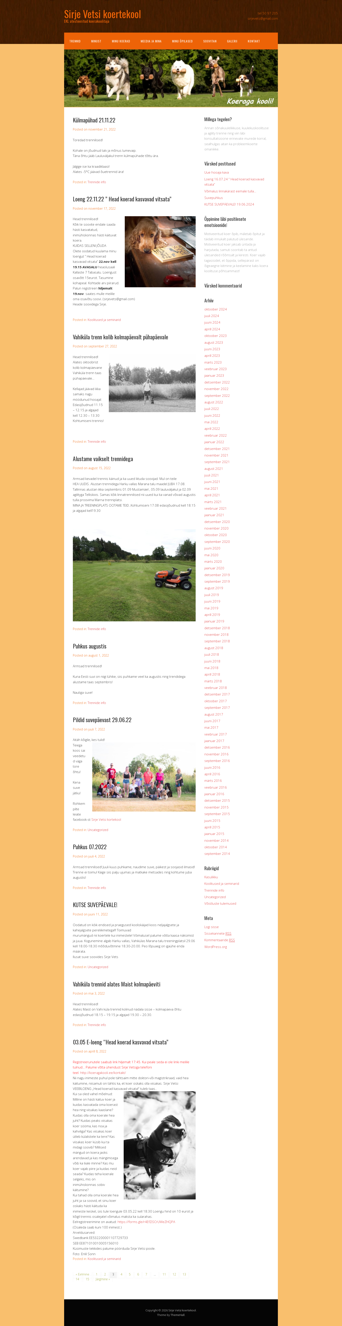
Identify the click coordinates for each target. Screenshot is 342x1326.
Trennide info (97, 182)
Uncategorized (98, 830)
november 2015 (216, 807)
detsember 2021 (217, 448)
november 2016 (216, 754)
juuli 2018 (211, 654)
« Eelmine (82, 1274)
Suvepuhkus (213, 197)
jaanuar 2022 (214, 442)
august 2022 (213, 402)
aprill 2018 (212, 674)
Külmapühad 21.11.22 (94, 120)
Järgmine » (103, 1279)
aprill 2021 (212, 495)
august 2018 (213, 648)
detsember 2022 (217, 382)
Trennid (75, 41)
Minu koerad (121, 41)
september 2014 (217, 853)
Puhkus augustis (89, 646)
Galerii (232, 41)
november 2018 (216, 634)
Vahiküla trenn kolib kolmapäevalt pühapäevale (120, 337)
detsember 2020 (217, 521)
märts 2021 (213, 502)
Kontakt (254, 41)
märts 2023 (213, 362)
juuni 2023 (212, 349)
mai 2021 (211, 488)
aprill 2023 (212, 355)
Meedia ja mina (151, 41)
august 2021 (213, 468)
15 (87, 1279)
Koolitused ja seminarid (104, 320)
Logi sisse (211, 927)
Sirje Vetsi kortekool (106, 819)
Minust (96, 41)
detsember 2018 (217, 628)
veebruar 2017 (215, 734)
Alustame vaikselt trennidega (103, 458)
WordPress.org (215, 946)
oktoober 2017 (215, 701)
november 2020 (216, 528)
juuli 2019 (211, 594)
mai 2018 (211, 668)
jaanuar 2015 (214, 833)
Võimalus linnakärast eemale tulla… (230, 191)
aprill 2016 (212, 774)
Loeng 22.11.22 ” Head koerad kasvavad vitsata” (122, 199)
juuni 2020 (212, 548)
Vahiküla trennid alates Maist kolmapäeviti (116, 984)
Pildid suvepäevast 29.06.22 (102, 719)
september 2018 (217, 641)
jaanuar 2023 (214, 375)
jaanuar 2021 (214, 515)
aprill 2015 (212, 827)
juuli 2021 (211, 475)
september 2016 (217, 760)
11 (164, 1274)
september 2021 (217, 462)
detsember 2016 (217, 747)
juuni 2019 (212, 601)
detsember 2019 (217, 575)
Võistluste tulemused (220, 903)
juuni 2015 (212, 820)
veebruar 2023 (215, 369)
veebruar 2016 (215, 787)
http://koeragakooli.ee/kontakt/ (103, 1072)
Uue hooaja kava (216, 172)
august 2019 (213, 588)
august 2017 (213, 714)
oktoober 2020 (215, 535)
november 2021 (216, 455)
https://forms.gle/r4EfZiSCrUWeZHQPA (146, 1222)
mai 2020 (211, 555)
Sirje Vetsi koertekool (182, 1310)
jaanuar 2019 (214, 621)
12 (174, 1274)
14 (77, 1279)
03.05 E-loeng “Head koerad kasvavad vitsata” (120, 1042)
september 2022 (217, 395)
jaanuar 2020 (214, 568)
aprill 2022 (212, 428)
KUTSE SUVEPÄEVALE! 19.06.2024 (229, 204)
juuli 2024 (211, 316)
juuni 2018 (212, 661)
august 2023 (213, 342)
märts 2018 (213, 681)
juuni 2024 (212, 322)
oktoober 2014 (215, 847)
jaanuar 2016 (214, 794)
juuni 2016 (212, 767)
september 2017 (217, 707)
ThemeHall (178, 1315)
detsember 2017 (217, 694)
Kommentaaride (219, 940)
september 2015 (217, 814)
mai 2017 (211, 727)
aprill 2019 (212, 614)
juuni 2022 (212, 415)
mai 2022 (211, 422)
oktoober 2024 (215, 309)
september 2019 (217, 581)
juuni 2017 (212, 721)
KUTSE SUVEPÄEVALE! (95, 904)
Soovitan (210, 41)
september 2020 (217, 541)
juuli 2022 (211, 408)
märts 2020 (213, 561)
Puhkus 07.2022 (90, 846)
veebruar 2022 (215, 435)
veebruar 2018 (215, 687)
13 (184, 1274)
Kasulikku (211, 877)
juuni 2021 (212, 481)
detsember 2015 (217, 800)
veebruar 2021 (215, 508)
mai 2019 (211, 608)
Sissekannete (217, 933)
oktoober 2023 (215, 335)
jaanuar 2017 (214, 741)
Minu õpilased (182, 41)
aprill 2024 (212, 329)
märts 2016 (213, 780)
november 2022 (216, 389)
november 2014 (216, 840)
